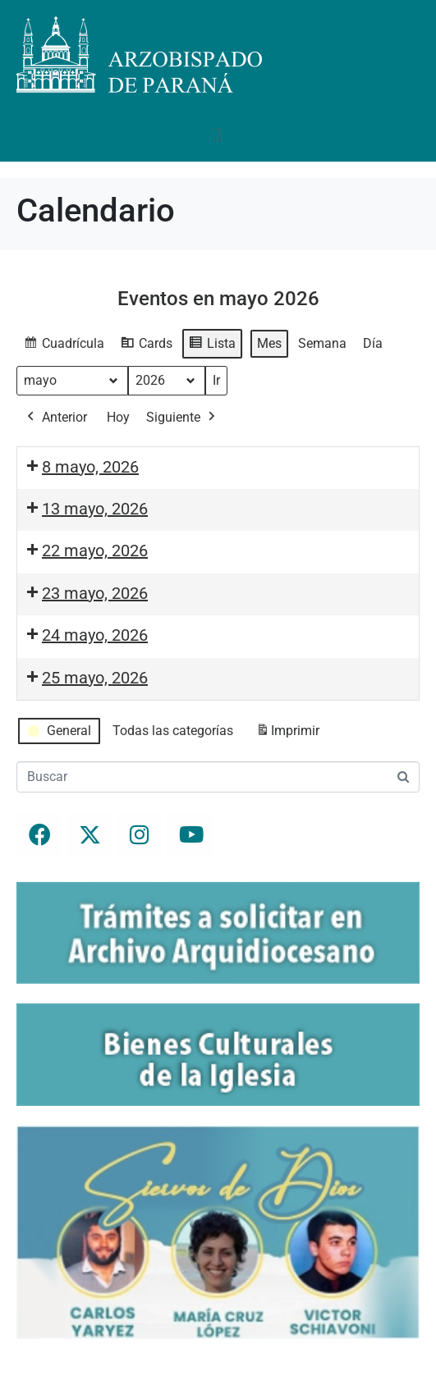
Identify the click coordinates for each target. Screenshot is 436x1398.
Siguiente (182, 417)
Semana (322, 343)
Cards (146, 345)
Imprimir (287, 734)
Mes (269, 343)
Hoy (118, 417)
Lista (212, 345)
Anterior (55, 417)
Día (373, 343)
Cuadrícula (63, 345)
